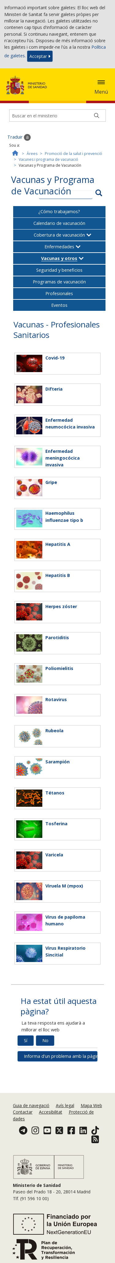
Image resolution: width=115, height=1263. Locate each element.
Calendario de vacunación (59, 223)
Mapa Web (91, 1105)
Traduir (19, 137)
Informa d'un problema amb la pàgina (61, 1056)
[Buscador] (57, 115)
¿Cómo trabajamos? (59, 211)
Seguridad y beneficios (59, 270)
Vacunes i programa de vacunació (48, 159)
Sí (25, 1040)
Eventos (59, 305)
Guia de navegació (31, 1105)
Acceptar (39, 56)
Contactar (23, 1112)
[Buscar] (97, 115)
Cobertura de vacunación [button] (59, 235)
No (45, 1040)
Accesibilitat (50, 1112)
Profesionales (59, 293)
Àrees (32, 153)
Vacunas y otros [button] (59, 258)
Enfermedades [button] (59, 247)
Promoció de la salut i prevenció (73, 153)
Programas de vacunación (59, 282)
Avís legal (65, 1105)
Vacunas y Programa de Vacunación (52, 185)
